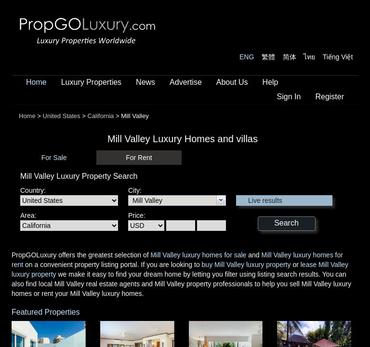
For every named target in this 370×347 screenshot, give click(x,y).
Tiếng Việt (338, 57)
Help (270, 82)
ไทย (309, 57)
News (145, 82)
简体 (289, 57)
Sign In (289, 97)
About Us (232, 82)
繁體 (268, 57)
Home (36, 82)
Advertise (186, 82)
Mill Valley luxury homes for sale (198, 255)
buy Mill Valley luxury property (246, 264)
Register (329, 97)
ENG (246, 57)
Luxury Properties (91, 82)
